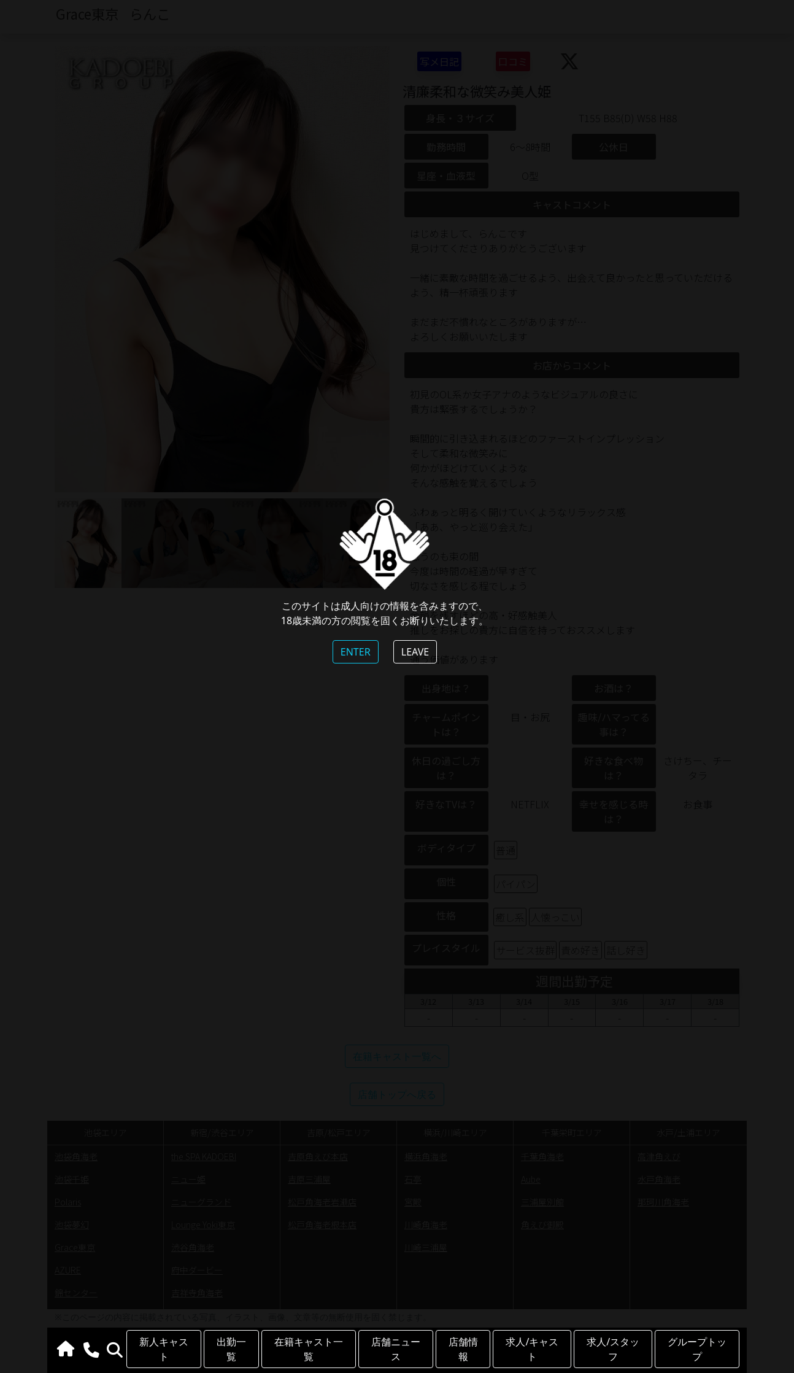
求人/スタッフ (613, 1349)
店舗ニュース (395, 1349)
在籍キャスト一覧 (308, 1349)
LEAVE (415, 652)
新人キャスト (163, 1349)
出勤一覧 (231, 1349)
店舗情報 (463, 1349)
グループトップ (697, 1349)
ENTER (356, 652)
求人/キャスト (532, 1349)
